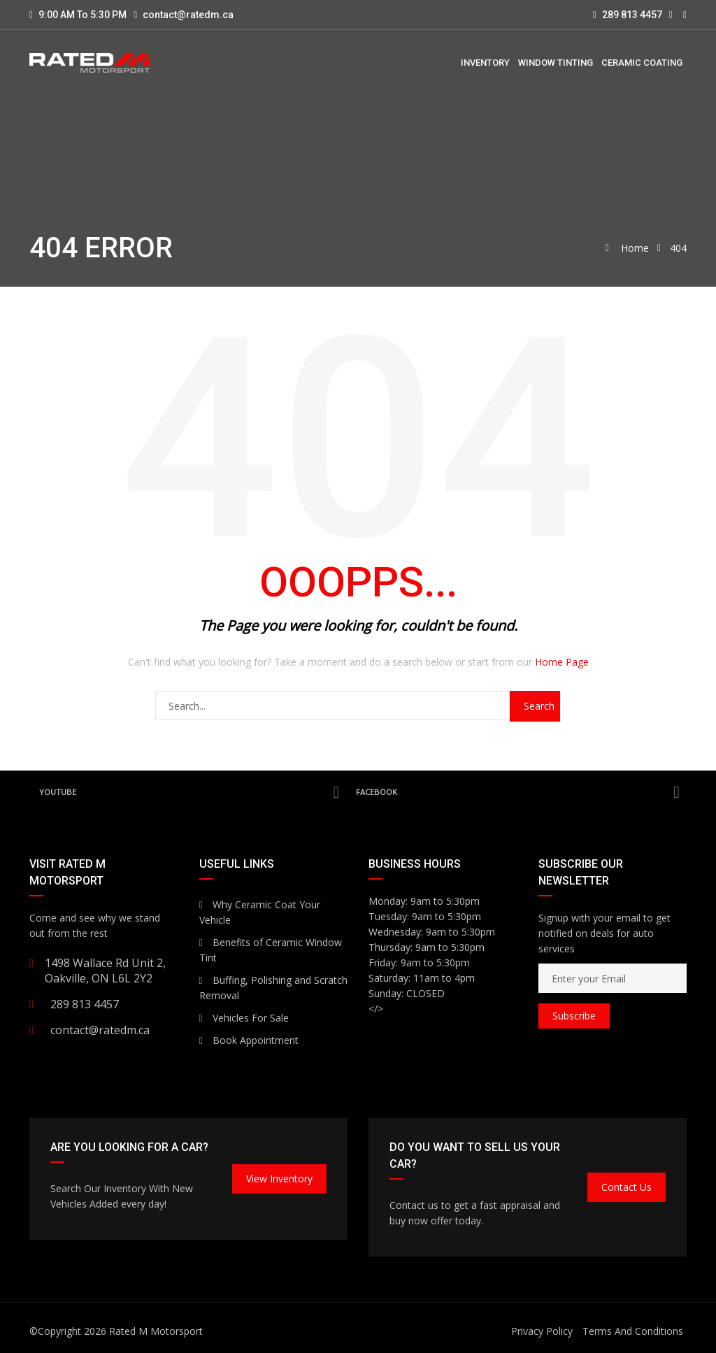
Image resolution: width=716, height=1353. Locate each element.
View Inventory (279, 1178)
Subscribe (574, 1015)
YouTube (189, 792)
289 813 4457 (627, 14)
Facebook (518, 792)
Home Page (562, 661)
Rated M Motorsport (156, 1331)
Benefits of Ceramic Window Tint (270, 950)
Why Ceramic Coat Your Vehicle (259, 912)
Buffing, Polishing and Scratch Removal (273, 987)
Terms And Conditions (632, 1331)
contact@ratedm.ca (188, 14)
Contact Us (626, 1187)
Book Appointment (249, 1040)
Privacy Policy (542, 1331)
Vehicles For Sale (244, 1017)
